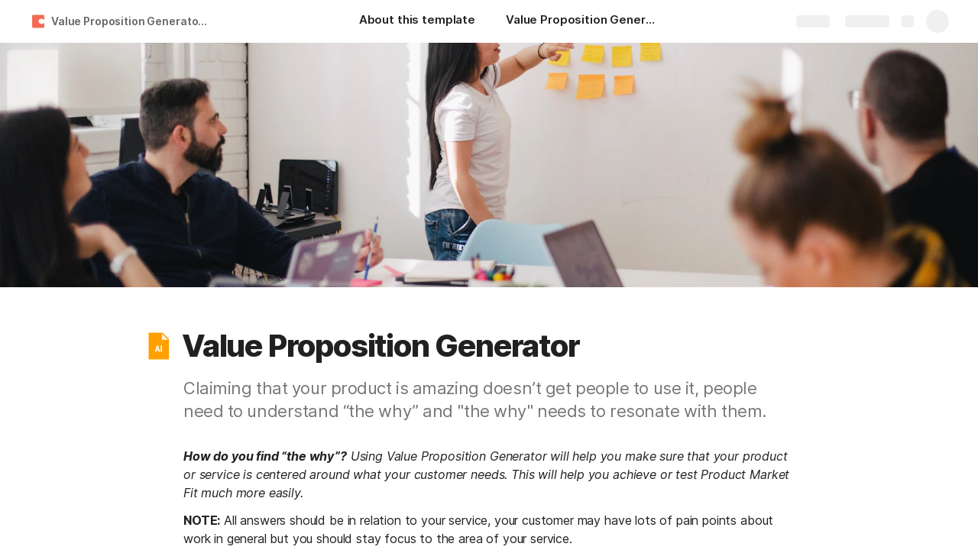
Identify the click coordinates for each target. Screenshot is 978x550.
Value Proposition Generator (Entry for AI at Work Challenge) (132, 21)
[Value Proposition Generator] (582, 21)
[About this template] (417, 21)
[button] (158, 346)
